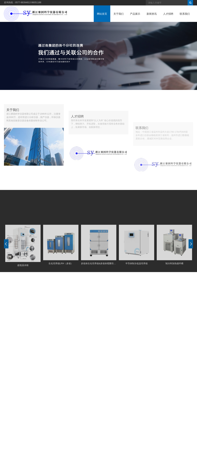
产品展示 (135, 17)
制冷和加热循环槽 (174, 297)
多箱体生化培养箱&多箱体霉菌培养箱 (98, 297)
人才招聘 (168, 17)
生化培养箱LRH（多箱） (61, 297)
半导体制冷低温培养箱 (136, 297)
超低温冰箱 (22, 298)
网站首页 (102, 17)
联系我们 (185, 17)
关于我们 (118, 17)
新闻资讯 (152, 17)
